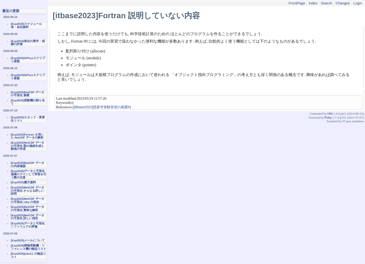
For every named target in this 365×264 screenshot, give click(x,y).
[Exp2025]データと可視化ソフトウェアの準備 (28, 225)
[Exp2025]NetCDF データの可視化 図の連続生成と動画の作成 (27, 145)
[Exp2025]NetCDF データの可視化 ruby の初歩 (27, 200)
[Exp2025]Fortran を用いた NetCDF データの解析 (27, 136)
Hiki (330, 113)
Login (357, 3)
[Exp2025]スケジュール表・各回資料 (26, 25)
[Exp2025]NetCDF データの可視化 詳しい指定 (27, 217)
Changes (343, 3)
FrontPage (297, 3)
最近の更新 (10, 11)
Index (313, 3)
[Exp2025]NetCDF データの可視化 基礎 (27, 94)
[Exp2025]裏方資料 (23, 182)
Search (326, 3)
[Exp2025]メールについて (28, 240)
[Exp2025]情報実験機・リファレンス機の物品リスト (28, 247)
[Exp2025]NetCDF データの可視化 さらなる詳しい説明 (27, 190)
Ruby (328, 117)
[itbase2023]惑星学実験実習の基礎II (102, 107)
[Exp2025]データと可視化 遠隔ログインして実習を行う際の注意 (28, 174)
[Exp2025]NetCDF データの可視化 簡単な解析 (27, 208)
